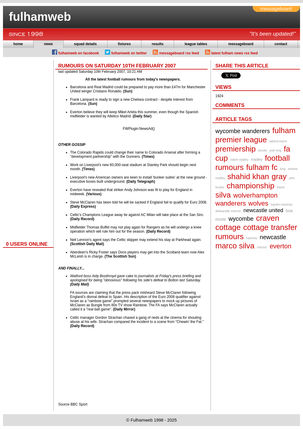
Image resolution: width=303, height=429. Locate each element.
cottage (256, 227)
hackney (251, 238)
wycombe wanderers (242, 131)
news (48, 44)
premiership (235, 148)
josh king (275, 150)
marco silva (234, 245)
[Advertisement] (26, 149)
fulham (284, 130)
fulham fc (262, 167)
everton (280, 246)
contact (280, 44)
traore (281, 187)
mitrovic (262, 247)
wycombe (240, 218)
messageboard (240, 44)
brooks (262, 150)
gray (279, 176)
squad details (85, 44)
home (18, 44)
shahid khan (248, 176)
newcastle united (263, 210)
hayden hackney (282, 204)
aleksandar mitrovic (228, 211)
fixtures (124, 44)
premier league (241, 139)
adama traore (278, 141)
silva (223, 194)
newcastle (273, 237)
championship (250, 185)
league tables (195, 44)
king (282, 169)
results (157, 44)
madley (257, 159)
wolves (258, 203)
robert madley (239, 159)
